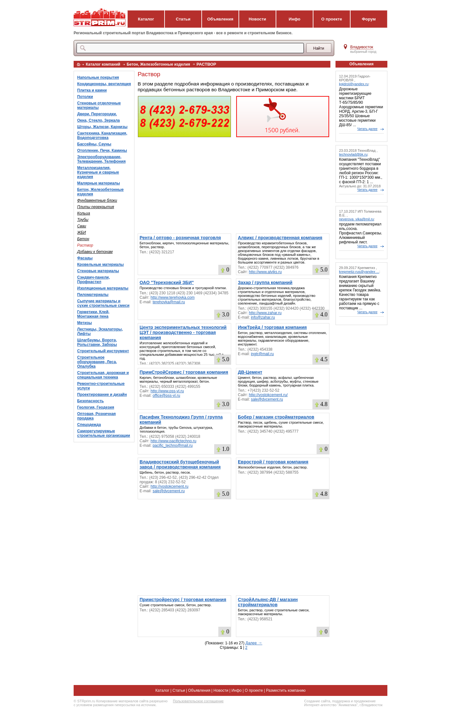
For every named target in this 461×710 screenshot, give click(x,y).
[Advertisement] (233, 185)
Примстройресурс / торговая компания (183, 599)
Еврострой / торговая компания (273, 461)
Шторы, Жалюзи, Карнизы (102, 127)
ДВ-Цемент (250, 372)
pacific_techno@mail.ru (173, 445)
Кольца (83, 213)
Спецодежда (89, 424)
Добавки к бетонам (95, 251)
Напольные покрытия (98, 77)
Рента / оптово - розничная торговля (180, 237)
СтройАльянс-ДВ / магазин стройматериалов (268, 602)
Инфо (294, 19)
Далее (254, 643)
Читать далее (367, 129)
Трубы (82, 219)
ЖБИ (81, 232)
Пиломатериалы (93, 294)
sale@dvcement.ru (267, 399)
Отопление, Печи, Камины (102, 150)
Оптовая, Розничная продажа (96, 416)
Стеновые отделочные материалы (99, 105)
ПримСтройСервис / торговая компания (184, 372)
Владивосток (361, 47)
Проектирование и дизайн (102, 394)
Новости (257, 19)
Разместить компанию (286, 690)
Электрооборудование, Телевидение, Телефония (101, 159)
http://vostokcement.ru (169, 486)
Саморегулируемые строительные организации (103, 433)
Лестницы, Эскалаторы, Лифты (100, 331)
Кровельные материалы (100, 264)
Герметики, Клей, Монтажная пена (93, 314)
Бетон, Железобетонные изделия (158, 64)
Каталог (146, 19)
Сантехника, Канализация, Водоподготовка (102, 135)
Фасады (85, 258)
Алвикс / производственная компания (280, 237)
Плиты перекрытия (95, 207)
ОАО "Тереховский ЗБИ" (167, 282)
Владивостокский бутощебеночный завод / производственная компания (180, 464)
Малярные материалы (98, 183)
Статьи (183, 19)
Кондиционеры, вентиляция (104, 84)
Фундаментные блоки (97, 200)
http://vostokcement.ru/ (268, 395)
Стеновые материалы (98, 271)
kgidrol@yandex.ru (353, 84)
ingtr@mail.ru (262, 354)
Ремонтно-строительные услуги (101, 385)
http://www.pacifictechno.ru (173, 441)
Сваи (81, 226)
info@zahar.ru (263, 317)
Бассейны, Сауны (94, 144)
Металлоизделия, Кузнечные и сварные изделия (98, 172)
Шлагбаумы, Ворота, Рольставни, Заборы (97, 342)
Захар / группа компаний (265, 282)
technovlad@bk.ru (353, 154)
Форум (369, 19)
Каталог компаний (103, 64)
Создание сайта (317, 701)
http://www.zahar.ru (265, 313)
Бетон (83, 239)
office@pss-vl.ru (166, 395)
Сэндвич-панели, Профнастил (93, 279)
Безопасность (90, 401)
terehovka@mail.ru (169, 302)
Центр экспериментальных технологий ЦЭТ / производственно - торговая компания (183, 332)
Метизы (84, 323)
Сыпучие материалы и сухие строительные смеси (103, 303)
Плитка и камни (92, 90)
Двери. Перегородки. (97, 114)
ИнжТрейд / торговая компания (272, 327)
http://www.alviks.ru (265, 272)
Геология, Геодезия (95, 407)
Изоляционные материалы (102, 288)
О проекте (331, 19)
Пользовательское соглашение (198, 701)
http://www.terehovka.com (172, 297)
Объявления (220, 19)
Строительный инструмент (103, 351)
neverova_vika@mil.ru (356, 219)
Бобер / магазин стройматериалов (276, 417)
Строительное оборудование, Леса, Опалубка (97, 362)
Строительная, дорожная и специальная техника (103, 375)
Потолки (85, 96)
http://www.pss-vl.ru (167, 391)
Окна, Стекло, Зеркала (98, 120)
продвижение (365, 701)
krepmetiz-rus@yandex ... (359, 271)
